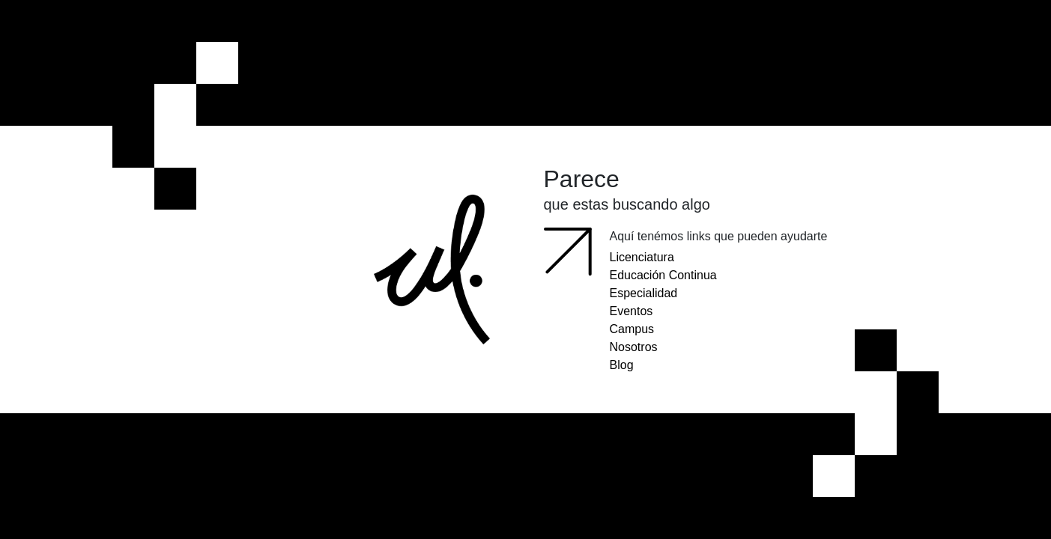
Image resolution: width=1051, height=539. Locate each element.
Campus (632, 329)
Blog (622, 365)
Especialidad (644, 293)
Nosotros (634, 347)
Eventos (631, 311)
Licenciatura (642, 257)
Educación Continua (663, 275)
